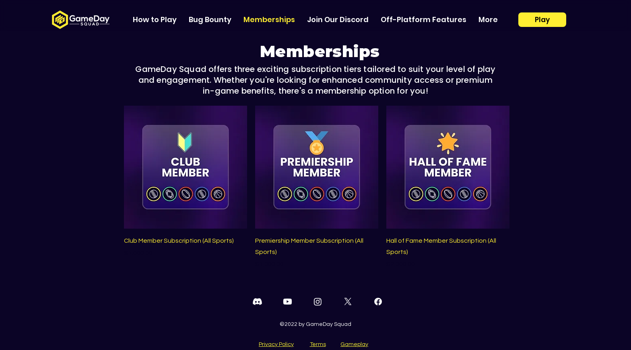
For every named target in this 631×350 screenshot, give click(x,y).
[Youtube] (288, 302)
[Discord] (257, 302)
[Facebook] (378, 302)
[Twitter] (348, 302)
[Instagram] (318, 302)
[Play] (542, 19)
